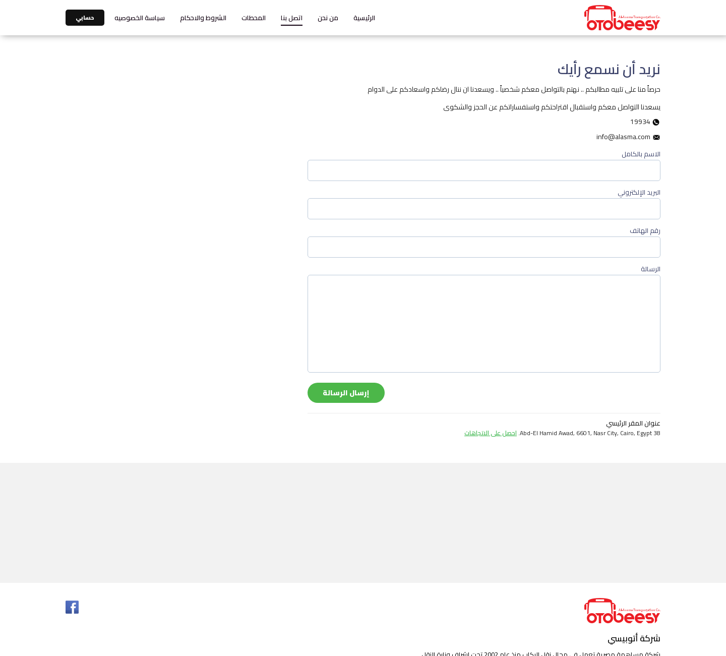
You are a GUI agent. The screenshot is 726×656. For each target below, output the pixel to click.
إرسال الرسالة (346, 392)
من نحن (328, 18)
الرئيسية (364, 18)
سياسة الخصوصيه (139, 18)
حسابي (85, 18)
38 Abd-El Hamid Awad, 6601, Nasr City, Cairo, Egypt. (562, 433)
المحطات (253, 18)
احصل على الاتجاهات (490, 433)
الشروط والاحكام (203, 18)
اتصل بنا (291, 18)
